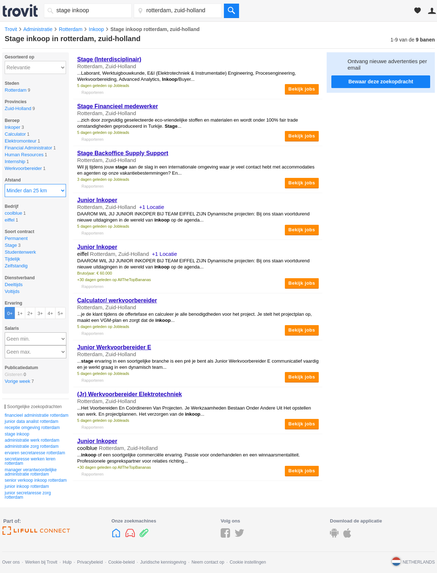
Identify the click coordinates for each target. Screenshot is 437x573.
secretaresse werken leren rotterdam (30, 461)
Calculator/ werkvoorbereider (117, 300)
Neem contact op (207, 562)
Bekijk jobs (301, 89)
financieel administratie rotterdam (37, 415)
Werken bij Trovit (41, 562)
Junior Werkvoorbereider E (114, 347)
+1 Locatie (151, 207)
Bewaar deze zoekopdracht (380, 81)
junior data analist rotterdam (31, 421)
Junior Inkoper (97, 200)
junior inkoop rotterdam (27, 486)
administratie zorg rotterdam (31, 446)
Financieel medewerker (117, 106)
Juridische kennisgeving (163, 562)
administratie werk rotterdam (32, 440)
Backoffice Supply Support (122, 153)
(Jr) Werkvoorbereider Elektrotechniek (129, 394)
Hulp (67, 562)
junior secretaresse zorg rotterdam (28, 495)
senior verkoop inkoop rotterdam (36, 480)
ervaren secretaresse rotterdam (35, 453)
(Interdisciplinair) (109, 59)
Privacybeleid (90, 562)
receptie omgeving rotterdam (32, 427)
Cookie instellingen (248, 562)
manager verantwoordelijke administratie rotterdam (31, 472)
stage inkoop (17, 434)
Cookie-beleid (121, 562)
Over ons (11, 562)
